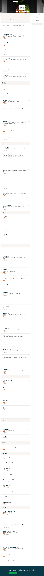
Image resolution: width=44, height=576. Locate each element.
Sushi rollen (20, 14)
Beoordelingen (21, 1)
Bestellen (37, 23)
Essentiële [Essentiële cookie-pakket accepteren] (21, 573)
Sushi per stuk (26, 14)
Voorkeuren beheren (30, 570)
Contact (26, 1)
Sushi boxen (6, 14)
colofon (30, 1)
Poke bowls (11, 14)
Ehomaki (2, 14)
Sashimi (16, 14)
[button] (29, 14)
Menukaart (15, 1)
